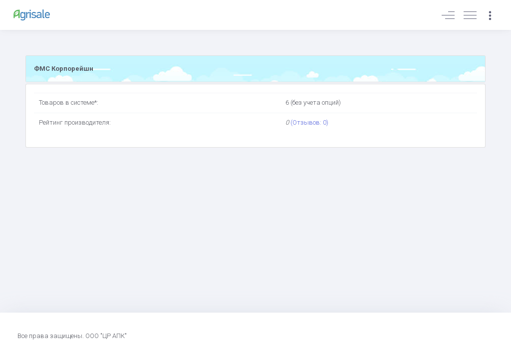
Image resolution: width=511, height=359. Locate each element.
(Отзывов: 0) (309, 122)
